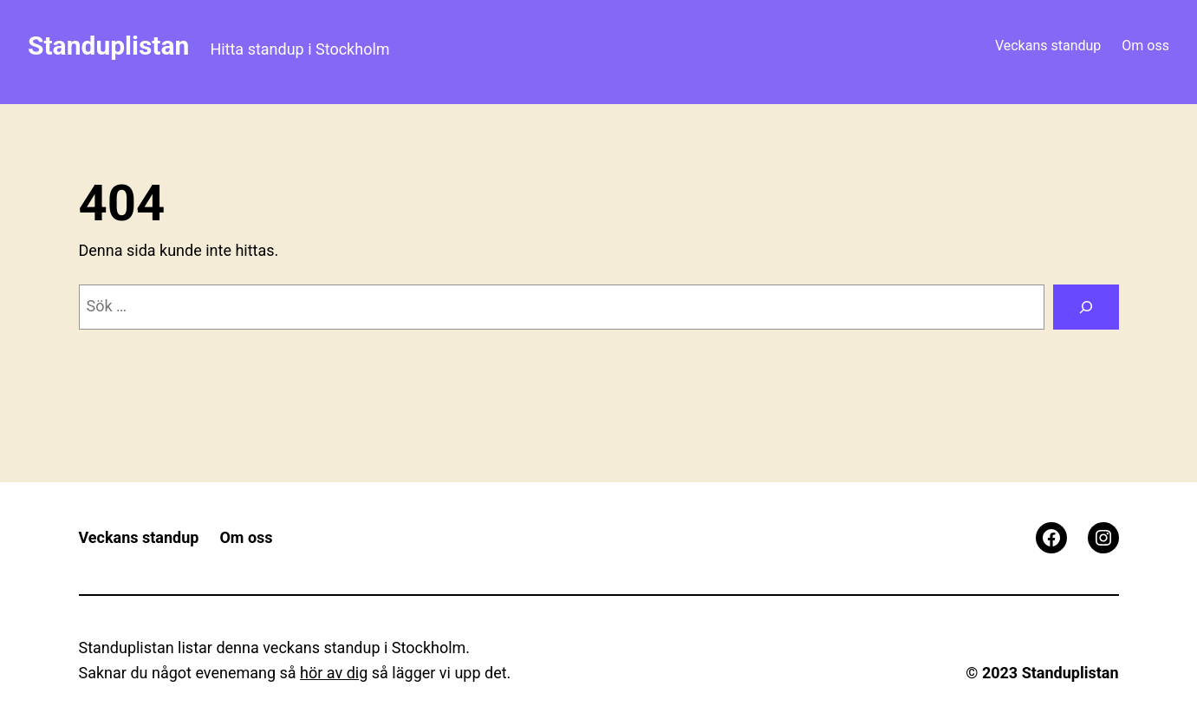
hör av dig (334, 673)
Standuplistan (108, 45)
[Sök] (1086, 307)
